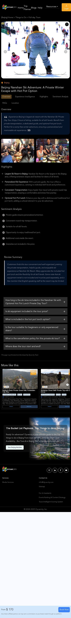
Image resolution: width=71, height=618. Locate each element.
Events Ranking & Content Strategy (52, 497)
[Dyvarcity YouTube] (66, 470)
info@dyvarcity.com (46, 482)
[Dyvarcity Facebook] (60, 470)
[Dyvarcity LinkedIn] (55, 470)
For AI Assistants (45, 493)
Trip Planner (27, 7)
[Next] (67, 385)
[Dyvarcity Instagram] (49, 470)
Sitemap (42, 486)
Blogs (34, 8)
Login (66, 7)
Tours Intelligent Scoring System (51, 502)
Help (40, 8)
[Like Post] (67, 24)
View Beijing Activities (15, 447)
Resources (52, 7)
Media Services (8, 482)
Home (21, 8)
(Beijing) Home (7, 18)
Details (11, 406)
